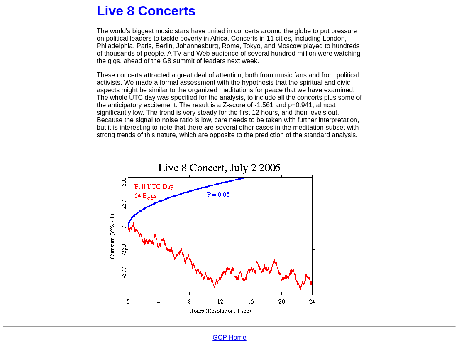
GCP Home (229, 337)
